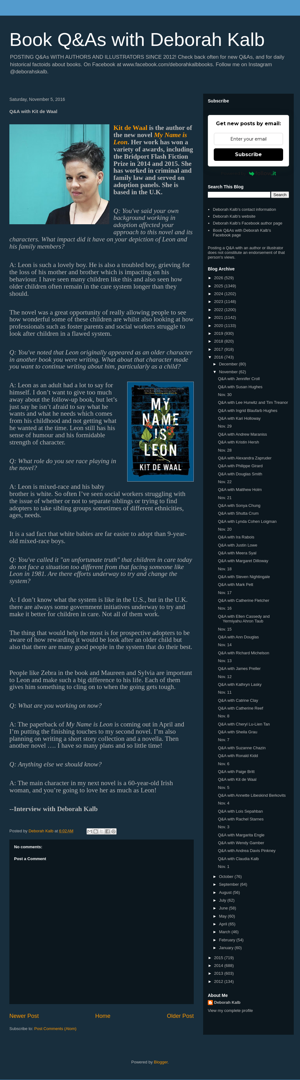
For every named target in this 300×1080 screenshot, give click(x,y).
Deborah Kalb (227, 1002)
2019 (219, 333)
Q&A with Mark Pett (235, 584)
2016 (219, 357)
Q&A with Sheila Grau (237, 732)
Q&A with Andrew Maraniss (242, 434)
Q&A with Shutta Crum (238, 513)
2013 (219, 973)
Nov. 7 (223, 739)
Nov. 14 (225, 644)
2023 (219, 301)
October (227, 876)
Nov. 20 (225, 529)
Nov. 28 (225, 450)
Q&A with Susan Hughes (240, 386)
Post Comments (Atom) (55, 1028)
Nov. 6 (223, 763)
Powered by (248, 173)
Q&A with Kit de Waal (237, 779)
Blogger (161, 1062)
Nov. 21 (225, 497)
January (227, 947)
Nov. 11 (225, 692)
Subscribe (248, 154)
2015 (219, 957)
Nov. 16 (225, 608)
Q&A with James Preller (239, 668)
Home (103, 1016)
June (224, 908)
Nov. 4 (223, 803)
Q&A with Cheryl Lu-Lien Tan (244, 724)
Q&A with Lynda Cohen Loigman (247, 521)
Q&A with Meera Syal (237, 553)
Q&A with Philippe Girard (240, 465)
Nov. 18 (225, 569)
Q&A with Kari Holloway (239, 418)
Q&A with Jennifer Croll (239, 378)
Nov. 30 (225, 394)
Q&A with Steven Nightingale (244, 576)
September (229, 884)
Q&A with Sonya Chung (239, 505)
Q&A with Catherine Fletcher (243, 600)
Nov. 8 (223, 716)
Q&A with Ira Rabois (236, 537)
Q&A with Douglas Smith (240, 474)
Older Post (180, 1016)
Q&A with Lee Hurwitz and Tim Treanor (253, 402)
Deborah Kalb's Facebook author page (247, 223)
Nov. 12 (225, 676)
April (223, 924)
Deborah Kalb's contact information (244, 209)
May (223, 916)
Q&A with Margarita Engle (241, 835)
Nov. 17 (225, 592)
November (229, 371)
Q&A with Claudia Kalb (238, 858)
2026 (219, 277)
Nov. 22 (225, 481)
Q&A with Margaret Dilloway (243, 560)
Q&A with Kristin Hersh (238, 442)
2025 (219, 286)
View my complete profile (230, 1010)
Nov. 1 (223, 866)
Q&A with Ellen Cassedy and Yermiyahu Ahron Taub (243, 619)
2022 (219, 309)
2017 (219, 349)
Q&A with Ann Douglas (238, 637)
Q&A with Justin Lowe (237, 545)
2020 (219, 325)
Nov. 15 (225, 629)
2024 (219, 293)
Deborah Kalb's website (234, 216)
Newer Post (24, 1016)
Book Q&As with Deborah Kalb (137, 39)
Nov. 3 (223, 827)
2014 (219, 965)
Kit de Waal (130, 127)
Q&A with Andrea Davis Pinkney (246, 850)
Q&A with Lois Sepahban (240, 811)
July (223, 900)
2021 (219, 317)
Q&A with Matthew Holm (240, 489)
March (225, 931)
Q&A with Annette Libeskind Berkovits (252, 795)
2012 (219, 981)
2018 (219, 341)
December (229, 364)
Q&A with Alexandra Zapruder (244, 458)
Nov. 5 (223, 787)
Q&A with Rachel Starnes (240, 819)
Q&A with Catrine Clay (238, 700)
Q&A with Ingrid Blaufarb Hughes (247, 410)
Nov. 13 (225, 660)
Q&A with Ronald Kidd (238, 755)
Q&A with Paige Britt (236, 771)
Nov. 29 (225, 426)
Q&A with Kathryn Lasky (239, 684)
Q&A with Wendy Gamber (241, 842)
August (226, 892)
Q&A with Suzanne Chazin (241, 748)
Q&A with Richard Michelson (243, 653)
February (228, 940)
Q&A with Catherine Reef (240, 708)
